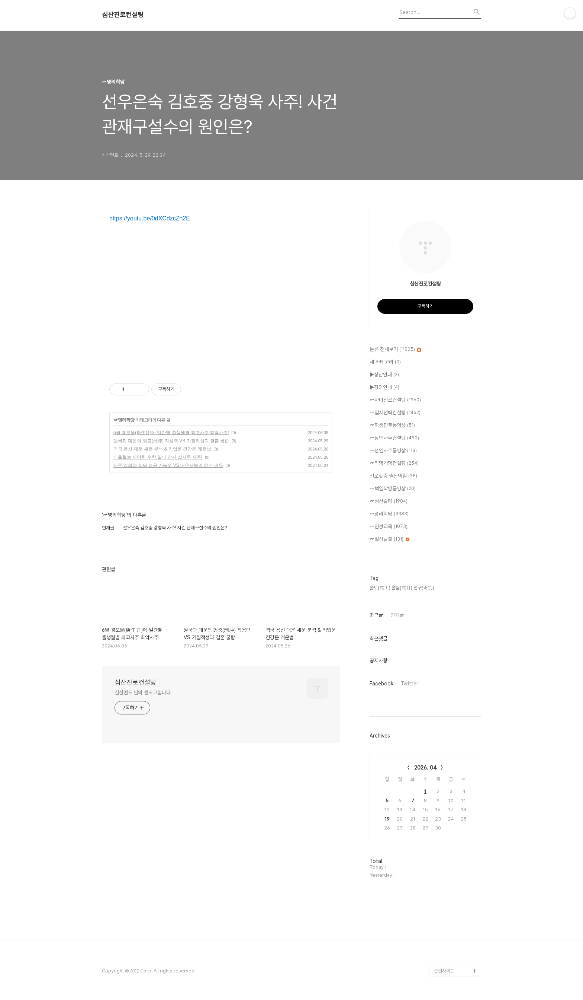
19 (387, 819)
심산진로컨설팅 (123, 15)
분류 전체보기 (395, 349)
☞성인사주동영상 (393, 451)
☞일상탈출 (389, 539)
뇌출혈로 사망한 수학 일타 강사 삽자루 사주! (157, 457)
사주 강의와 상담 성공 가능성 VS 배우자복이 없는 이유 (168, 465)
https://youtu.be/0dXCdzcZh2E (149, 218)
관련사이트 (444, 971)
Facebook (381, 684)
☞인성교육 (389, 527)
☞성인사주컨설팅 (394, 438)
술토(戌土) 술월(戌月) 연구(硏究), (402, 587)
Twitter (409, 684)
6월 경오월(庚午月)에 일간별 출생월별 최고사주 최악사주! (171, 432)
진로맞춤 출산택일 (393, 476)
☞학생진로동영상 (392, 425)
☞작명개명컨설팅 (394, 463)
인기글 (397, 615)
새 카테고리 (385, 362)
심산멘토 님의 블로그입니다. (143, 692)
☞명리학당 (124, 420)
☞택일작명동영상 (393, 489)
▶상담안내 (384, 375)
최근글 (376, 615)
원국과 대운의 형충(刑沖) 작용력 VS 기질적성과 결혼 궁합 (171, 440)
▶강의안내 (384, 387)
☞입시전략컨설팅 (395, 413)
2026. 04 (425, 767)
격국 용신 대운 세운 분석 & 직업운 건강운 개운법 (162, 449)
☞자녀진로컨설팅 (395, 400)
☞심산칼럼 (389, 501)
